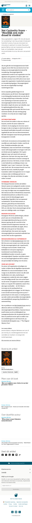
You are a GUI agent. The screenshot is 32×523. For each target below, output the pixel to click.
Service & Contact (13, 506)
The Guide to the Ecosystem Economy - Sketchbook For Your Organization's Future (15, 443)
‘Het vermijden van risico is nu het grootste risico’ (14, 384)
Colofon (5, 504)
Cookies (15, 504)
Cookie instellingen (22, 504)
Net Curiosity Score (7, 369)
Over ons (21, 506)
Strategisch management (8, 14)
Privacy (10, 504)
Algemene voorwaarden (22, 502)
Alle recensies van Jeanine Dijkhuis (10, 340)
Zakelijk (16, 472)
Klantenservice (16, 469)
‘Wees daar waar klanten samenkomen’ (11, 420)
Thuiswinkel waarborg (9, 502)
